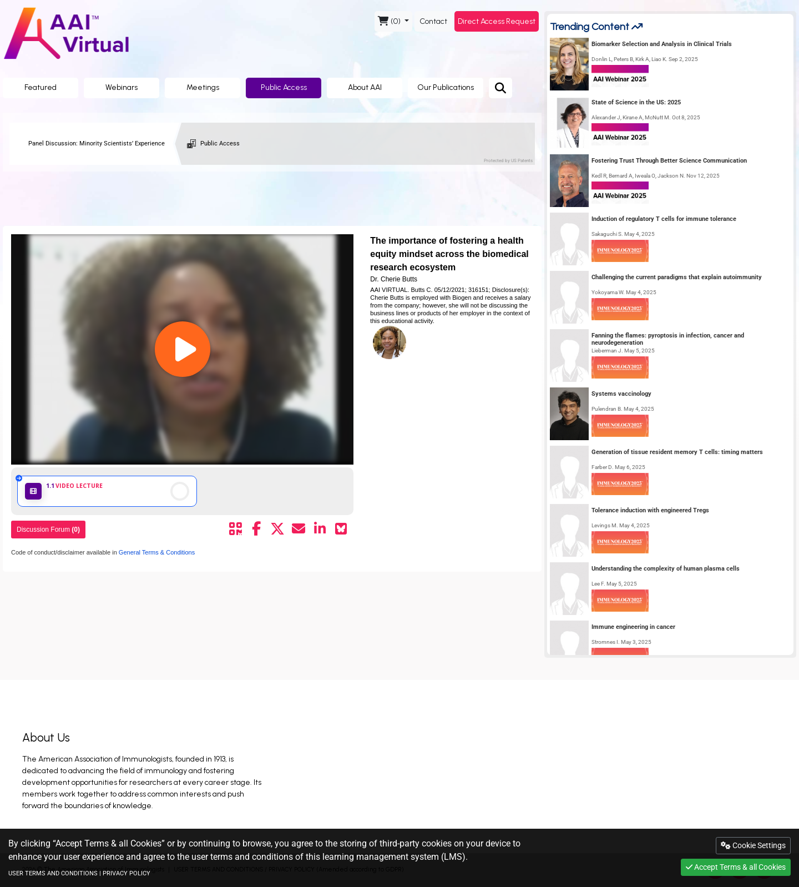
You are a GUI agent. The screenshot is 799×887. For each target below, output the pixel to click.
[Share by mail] (298, 529)
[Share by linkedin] (319, 529)
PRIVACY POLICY (126, 873)
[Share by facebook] (256, 529)
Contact (433, 21)
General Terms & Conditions (156, 552)
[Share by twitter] (277, 529)
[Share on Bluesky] (340, 529)
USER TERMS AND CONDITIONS (53, 873)
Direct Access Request (496, 21)
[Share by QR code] (235, 529)
